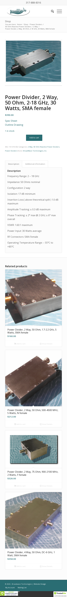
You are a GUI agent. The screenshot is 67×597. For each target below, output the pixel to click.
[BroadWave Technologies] (28, 11)
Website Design (40, 584)
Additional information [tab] (35, 164)
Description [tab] (13, 164)
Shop (8, 21)
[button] (60, 594)
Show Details (46, 343)
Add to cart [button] (19, 343)
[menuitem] (51, 11)
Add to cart (34, 137)
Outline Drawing (14, 124)
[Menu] (58, 11)
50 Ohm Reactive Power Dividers (46, 147)
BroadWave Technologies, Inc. (35, 151)
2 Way (30, 147)
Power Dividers (11, 151)
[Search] (51, 11)
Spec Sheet (11, 120)
